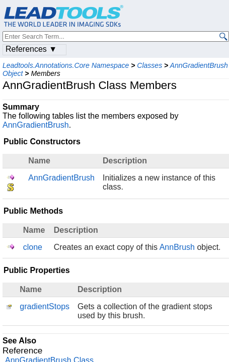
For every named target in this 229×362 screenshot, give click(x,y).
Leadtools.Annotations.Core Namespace (66, 65)
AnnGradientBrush (36, 125)
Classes (149, 65)
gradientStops (44, 306)
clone (32, 247)
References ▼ (31, 49)
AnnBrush (177, 247)
